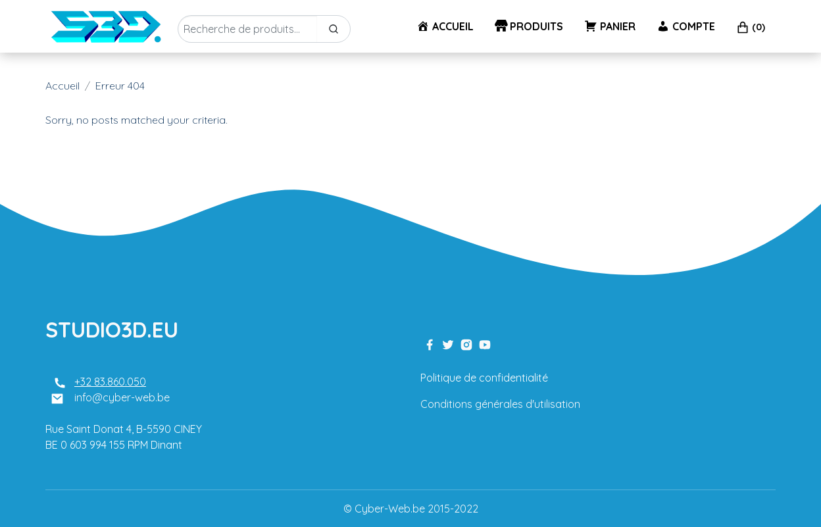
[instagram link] (466, 343)
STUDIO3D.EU (111, 329)
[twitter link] (448, 343)
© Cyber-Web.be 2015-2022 (410, 508)
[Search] (333, 29)
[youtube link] (485, 343)
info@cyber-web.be (122, 397)
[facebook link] (429, 343)
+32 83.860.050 (110, 381)
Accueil (62, 85)
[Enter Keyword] (247, 29)
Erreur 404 (120, 85)
